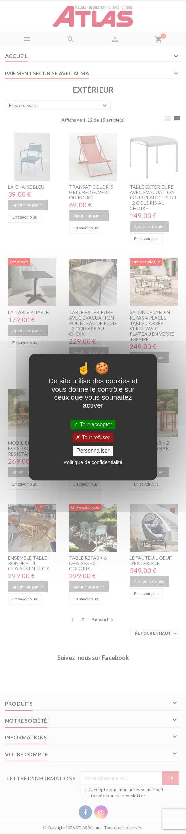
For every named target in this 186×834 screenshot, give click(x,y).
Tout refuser (93, 437)
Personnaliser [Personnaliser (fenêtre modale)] (93, 451)
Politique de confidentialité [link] (93, 462)
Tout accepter (93, 424)
